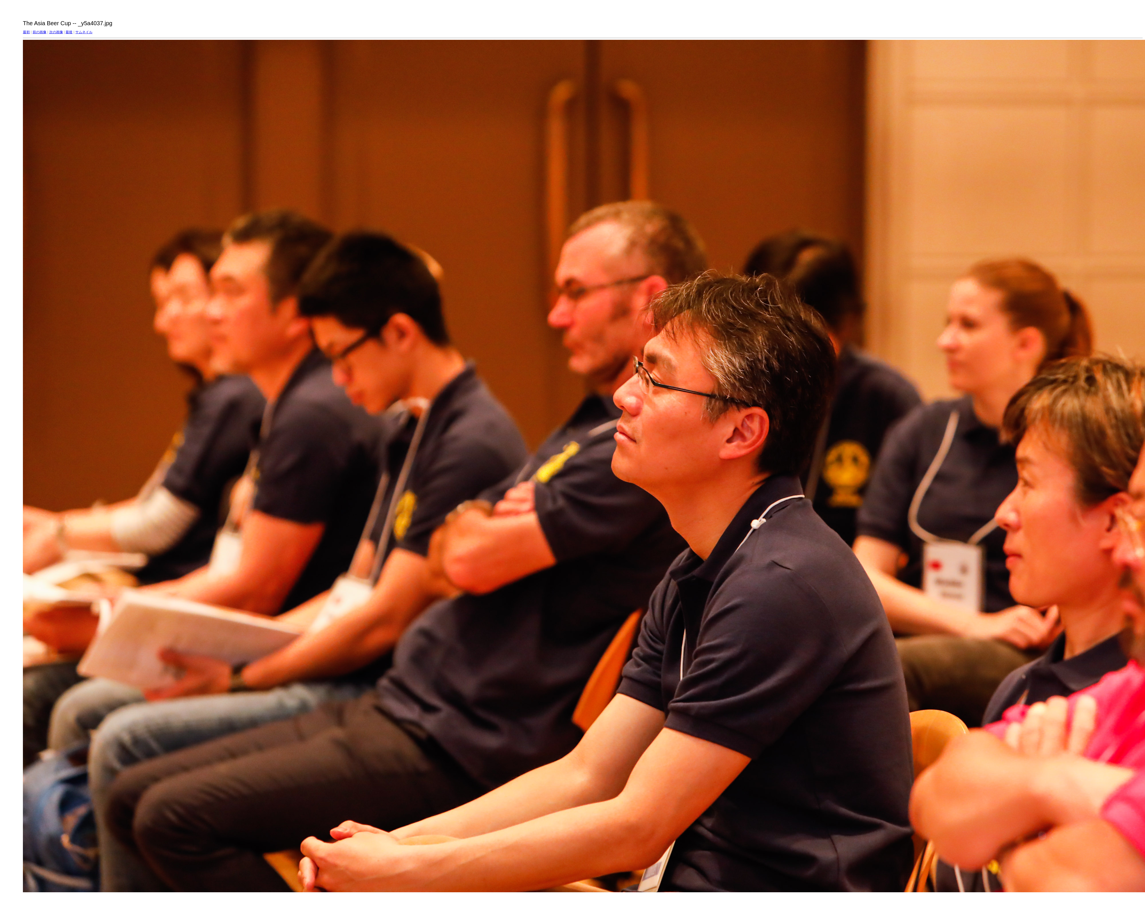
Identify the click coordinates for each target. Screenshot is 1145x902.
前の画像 (39, 32)
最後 (69, 32)
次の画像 (56, 32)
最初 (26, 32)
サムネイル (83, 32)
